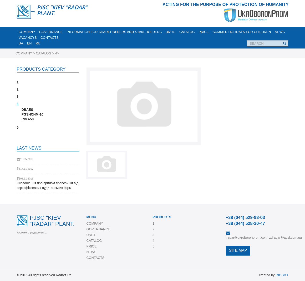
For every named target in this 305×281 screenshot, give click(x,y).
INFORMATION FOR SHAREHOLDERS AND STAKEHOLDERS (114, 32)
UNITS (171, 32)
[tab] (48, 82)
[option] (144, 106)
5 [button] (18, 127)
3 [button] (18, 96)
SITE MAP (238, 250)
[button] (48, 132)
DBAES (27, 109)
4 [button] (18, 104)
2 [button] (18, 89)
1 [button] (18, 82)
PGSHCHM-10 (32, 114)
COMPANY (27, 32)
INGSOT (281, 275)
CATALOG (187, 32)
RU (38, 43)
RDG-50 (27, 119)
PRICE (203, 32)
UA (21, 43)
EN (29, 43)
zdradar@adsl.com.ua (285, 237)
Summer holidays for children (242, 32)
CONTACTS (50, 37)
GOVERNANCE (51, 32)
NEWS (280, 32)
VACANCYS (28, 37)
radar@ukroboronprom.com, (248, 237)
